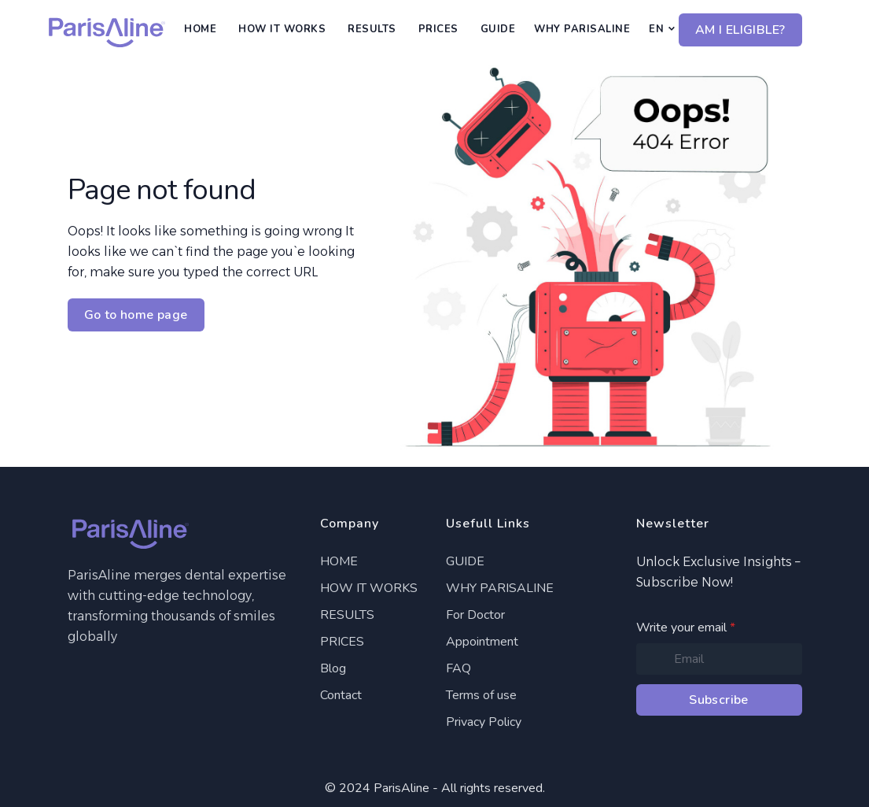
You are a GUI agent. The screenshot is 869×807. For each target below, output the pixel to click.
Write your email (685, 627)
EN (656, 29)
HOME (200, 29)
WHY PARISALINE (582, 29)
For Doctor (475, 615)
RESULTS (372, 29)
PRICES (438, 29)
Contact (341, 695)
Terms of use (481, 695)
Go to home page (136, 315)
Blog (333, 668)
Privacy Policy (483, 722)
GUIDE (498, 29)
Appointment (482, 641)
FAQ (458, 668)
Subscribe (719, 700)
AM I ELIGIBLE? (740, 30)
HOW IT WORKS (282, 29)
